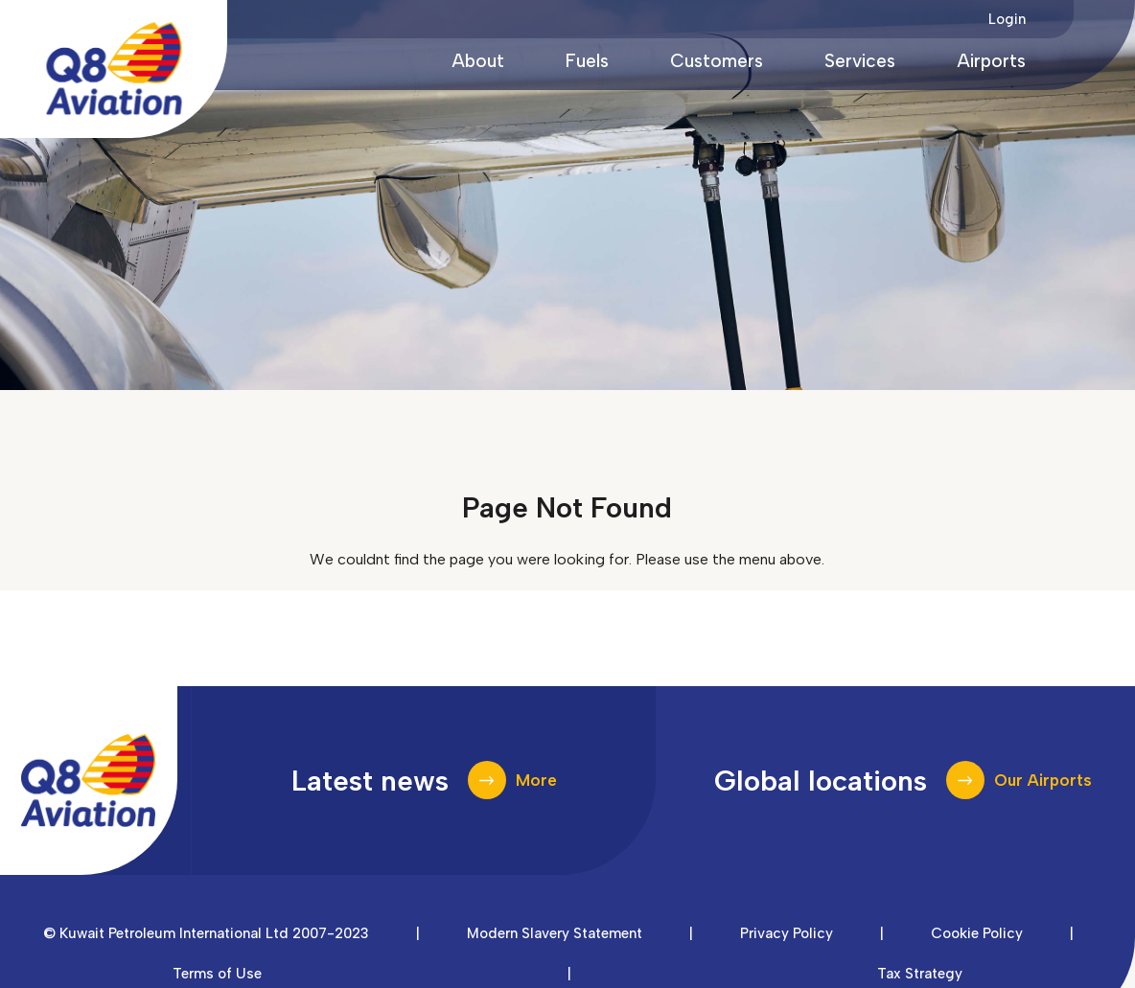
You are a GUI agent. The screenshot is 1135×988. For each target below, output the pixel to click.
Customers (716, 61)
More (536, 780)
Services (859, 61)
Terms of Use (217, 973)
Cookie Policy (977, 933)
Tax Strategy (919, 973)
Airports (991, 61)
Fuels (587, 61)
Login (1007, 19)
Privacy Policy (786, 933)
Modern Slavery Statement (554, 933)
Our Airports (1043, 780)
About (478, 61)
